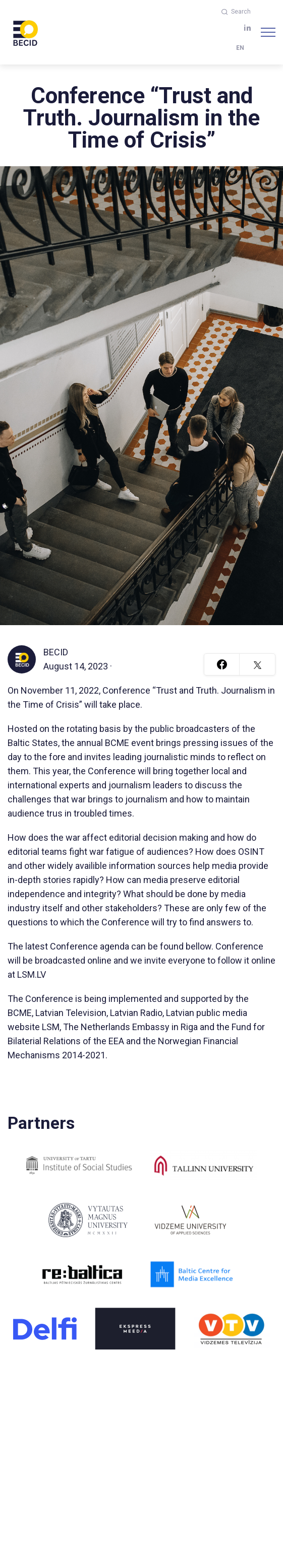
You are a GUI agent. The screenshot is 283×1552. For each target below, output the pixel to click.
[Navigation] (268, 32)
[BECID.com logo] (25, 32)
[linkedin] (247, 28)
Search (236, 11)
